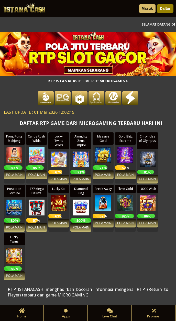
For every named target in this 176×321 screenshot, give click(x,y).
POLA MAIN (14, 175)
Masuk (147, 8)
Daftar (165, 8)
